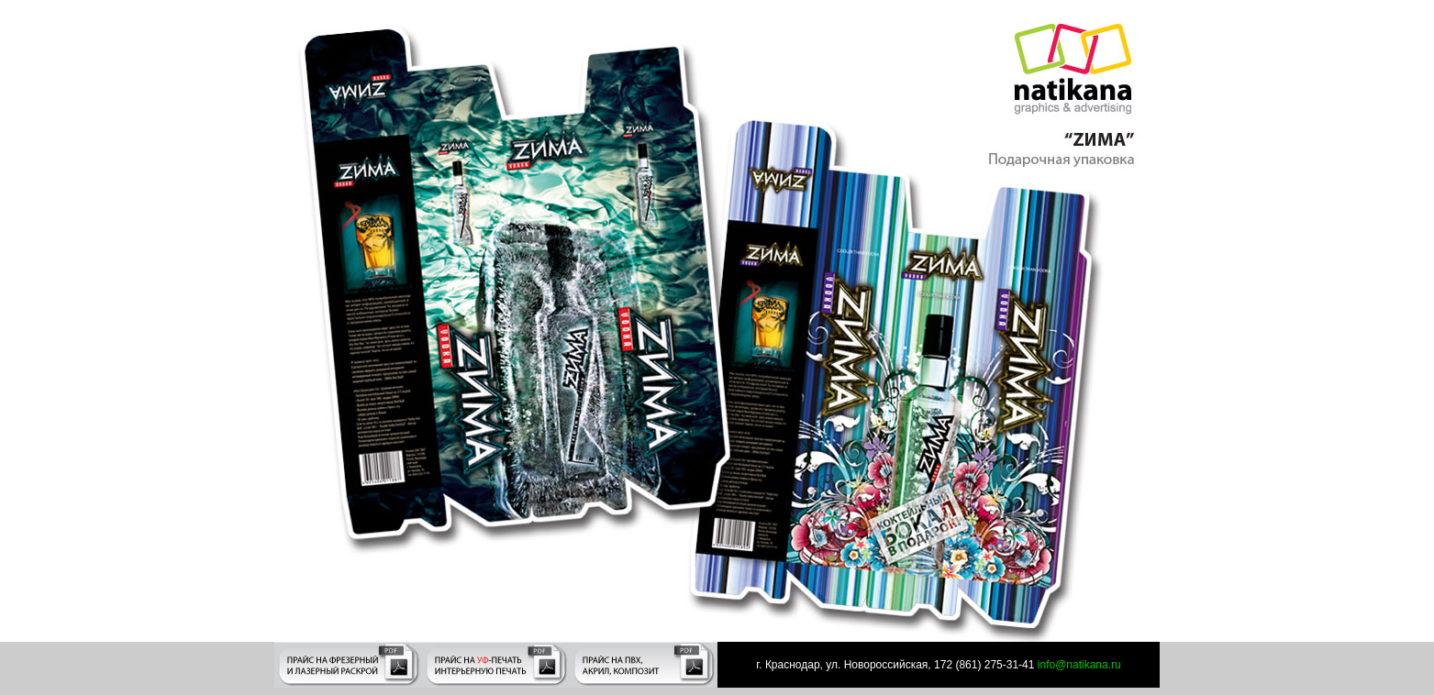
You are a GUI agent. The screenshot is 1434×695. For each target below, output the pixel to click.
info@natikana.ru (1077, 664)
